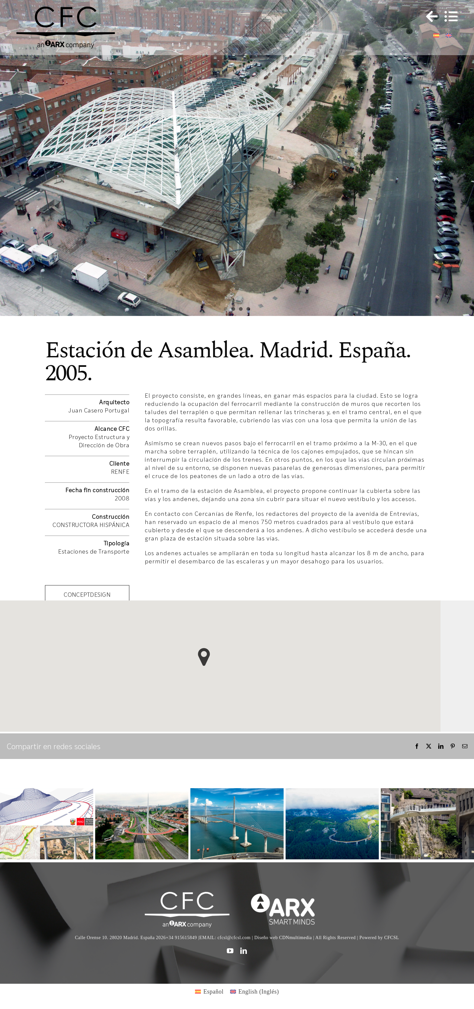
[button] (204, 657)
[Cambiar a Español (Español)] (209, 991)
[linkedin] (243, 951)
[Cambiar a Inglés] (448, 35)
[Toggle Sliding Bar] (429, 16)
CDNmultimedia (295, 937)
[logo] (287, 895)
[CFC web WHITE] (187, 895)
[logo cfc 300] (65, 9)
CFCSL (391, 937)
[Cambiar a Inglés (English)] (254, 991)
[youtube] (230, 951)
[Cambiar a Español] (436, 35)
